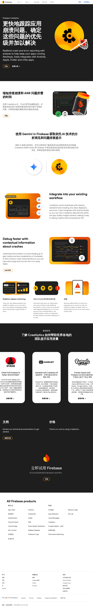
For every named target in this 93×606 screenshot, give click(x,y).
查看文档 (16, 66)
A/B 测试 (51, 510)
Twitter (34, 583)
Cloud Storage (12, 526)
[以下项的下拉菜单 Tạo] (22, 2)
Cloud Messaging (53, 518)
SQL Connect (12, 530)
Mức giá (44, 2)
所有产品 (62, 598)
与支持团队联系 (67, 577)
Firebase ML (32, 514)
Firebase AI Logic (33, 534)
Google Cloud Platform (51, 598)
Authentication (12, 518)
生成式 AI (11, 539)
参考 (3, 580)
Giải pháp (36, 2)
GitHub (4, 588)
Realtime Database (34, 530)
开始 (6, 66)
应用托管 (11, 514)
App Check (11, 510)
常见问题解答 (66, 588)
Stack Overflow (67, 580)
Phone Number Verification (36, 526)
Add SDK (8, 270)
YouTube (34, 585)
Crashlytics (51, 522)
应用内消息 (51, 530)
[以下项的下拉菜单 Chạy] (30, 2)
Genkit (30, 518)
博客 (80, 2)
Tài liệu (52, 2)
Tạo (19, 2)
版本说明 (65, 585)
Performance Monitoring (56, 534)
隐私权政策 (9, 605)
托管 (29, 522)
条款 (3, 605)
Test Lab (70, 514)
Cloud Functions (13, 522)
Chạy (26, 2)
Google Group (67, 583)
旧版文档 (65, 591)
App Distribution (53, 514)
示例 (3, 583)
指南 (3, 577)
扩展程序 (11, 534)
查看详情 (46, 398)
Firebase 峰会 (35, 580)
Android (23, 598)
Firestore (31, 510)
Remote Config (72, 510)
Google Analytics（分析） (56, 526)
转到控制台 (87, 2)
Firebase (39, 598)
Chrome (31, 598)
